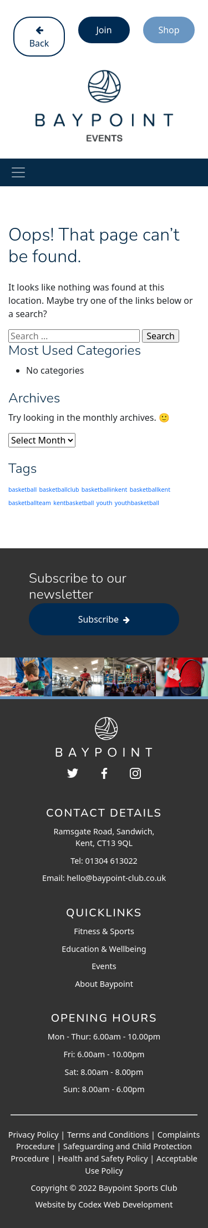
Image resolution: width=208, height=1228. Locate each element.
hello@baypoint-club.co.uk (116, 878)
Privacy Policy (33, 1134)
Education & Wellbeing (104, 949)
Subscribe (104, 619)
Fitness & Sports (104, 931)
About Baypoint (104, 984)
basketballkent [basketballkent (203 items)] (150, 489)
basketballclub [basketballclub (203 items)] (59, 489)
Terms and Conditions (108, 1134)
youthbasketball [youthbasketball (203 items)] (137, 503)
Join (103, 30)
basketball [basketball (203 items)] (22, 489)
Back (39, 37)
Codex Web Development (125, 1204)
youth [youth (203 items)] (105, 503)
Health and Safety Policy (103, 1158)
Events (104, 966)
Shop (168, 30)
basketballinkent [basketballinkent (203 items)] (105, 489)
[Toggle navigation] (18, 172)
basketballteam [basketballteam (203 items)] (29, 503)
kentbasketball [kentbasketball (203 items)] (73, 503)
